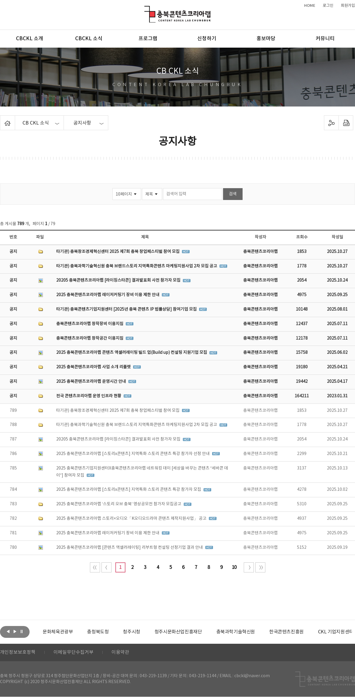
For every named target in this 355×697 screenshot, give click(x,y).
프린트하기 (346, 122)
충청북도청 (98, 632)
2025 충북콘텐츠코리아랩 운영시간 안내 (91, 381)
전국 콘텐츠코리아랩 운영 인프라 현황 (89, 396)
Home (1, 119)
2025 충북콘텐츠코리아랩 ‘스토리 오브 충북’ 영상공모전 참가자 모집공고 (119, 504)
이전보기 (8, 631)
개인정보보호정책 (18, 652)
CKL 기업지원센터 (335, 632)
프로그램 (147, 39)
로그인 (328, 5)
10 (234, 567)
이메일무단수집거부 (73, 652)
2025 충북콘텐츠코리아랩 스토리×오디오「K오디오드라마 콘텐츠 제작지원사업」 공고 (131, 518)
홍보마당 (265, 39)
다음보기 (15, 631)
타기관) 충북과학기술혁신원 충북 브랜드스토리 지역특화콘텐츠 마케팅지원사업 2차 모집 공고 (137, 266)
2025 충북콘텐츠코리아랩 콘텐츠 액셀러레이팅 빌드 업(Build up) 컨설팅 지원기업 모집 (132, 352)
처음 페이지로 (95, 567)
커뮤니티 (325, 39)
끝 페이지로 (260, 567)
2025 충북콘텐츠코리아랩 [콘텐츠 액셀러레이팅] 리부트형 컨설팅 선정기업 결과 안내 (130, 547)
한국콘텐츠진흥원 (286, 632)
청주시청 (131, 632)
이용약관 (120, 652)
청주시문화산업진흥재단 (178, 632)
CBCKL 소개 (29, 39)
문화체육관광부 (58, 632)
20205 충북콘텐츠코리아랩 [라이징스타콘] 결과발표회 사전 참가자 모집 (118, 280)
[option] (58, 632)
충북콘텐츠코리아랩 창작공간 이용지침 (90, 338)
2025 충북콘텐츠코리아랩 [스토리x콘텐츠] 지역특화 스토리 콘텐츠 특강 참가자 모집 (129, 489)
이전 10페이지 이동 (106, 567)
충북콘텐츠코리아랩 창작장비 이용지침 (90, 324)
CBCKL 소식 (88, 39)
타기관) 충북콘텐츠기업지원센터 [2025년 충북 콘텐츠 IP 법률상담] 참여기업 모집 (127, 309)
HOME (309, 5)
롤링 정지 (22, 631)
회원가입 (348, 5)
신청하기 (206, 39)
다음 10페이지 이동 (249, 567)
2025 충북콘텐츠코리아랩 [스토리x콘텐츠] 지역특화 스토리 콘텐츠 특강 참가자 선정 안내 (133, 453)
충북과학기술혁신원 (235, 632)
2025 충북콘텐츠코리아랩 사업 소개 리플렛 (94, 367)
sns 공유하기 (331, 122)
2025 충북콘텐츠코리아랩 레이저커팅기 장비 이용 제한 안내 (108, 295)
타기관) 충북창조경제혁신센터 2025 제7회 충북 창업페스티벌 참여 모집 (118, 251)
